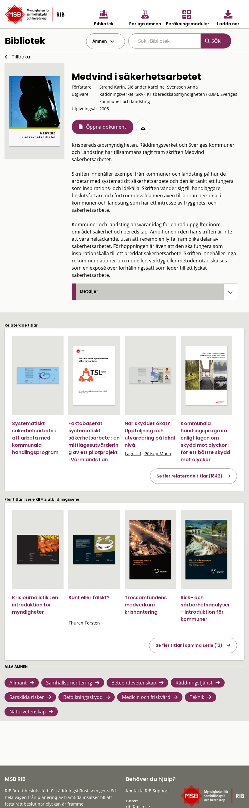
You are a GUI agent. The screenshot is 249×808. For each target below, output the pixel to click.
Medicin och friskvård (146, 697)
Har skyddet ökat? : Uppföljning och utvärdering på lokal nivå (150, 434)
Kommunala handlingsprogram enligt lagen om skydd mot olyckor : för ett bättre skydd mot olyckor (205, 441)
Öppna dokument (106, 127)
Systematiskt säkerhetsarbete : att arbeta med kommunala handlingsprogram (35, 438)
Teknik (197, 697)
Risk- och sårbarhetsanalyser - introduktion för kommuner (205, 608)
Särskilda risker (26, 697)
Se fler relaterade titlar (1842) (190, 476)
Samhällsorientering (69, 682)
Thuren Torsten (84, 623)
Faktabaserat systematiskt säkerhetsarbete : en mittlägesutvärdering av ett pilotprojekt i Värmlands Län (94, 441)
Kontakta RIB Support (147, 791)
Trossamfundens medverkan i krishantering (146, 604)
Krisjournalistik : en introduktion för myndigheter (35, 604)
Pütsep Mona (158, 453)
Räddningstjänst (194, 682)
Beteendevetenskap (133, 682)
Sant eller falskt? (89, 597)
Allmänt (18, 682)
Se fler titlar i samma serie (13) (189, 645)
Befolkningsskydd (83, 697)
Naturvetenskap (27, 711)
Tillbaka (21, 56)
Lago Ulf (133, 453)
